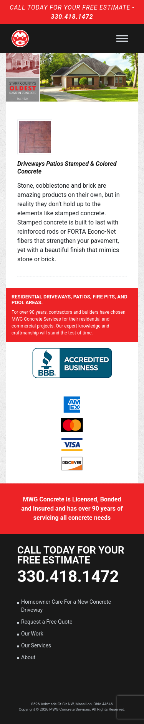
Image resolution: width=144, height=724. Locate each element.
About (28, 657)
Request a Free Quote (46, 622)
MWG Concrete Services (69, 709)
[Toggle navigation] (122, 38)
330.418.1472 (72, 16)
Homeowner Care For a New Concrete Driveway (66, 606)
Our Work (32, 634)
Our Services (36, 645)
